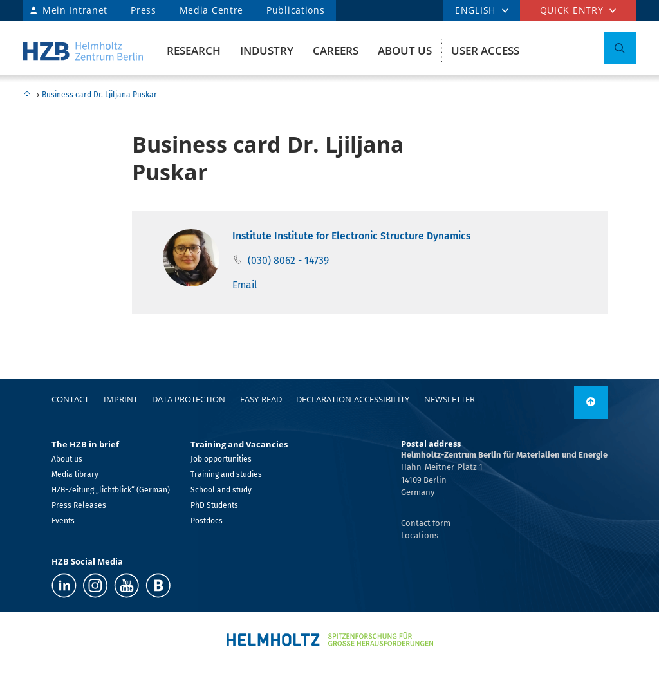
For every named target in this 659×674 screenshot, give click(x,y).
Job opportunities (221, 458)
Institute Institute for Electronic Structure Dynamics (351, 236)
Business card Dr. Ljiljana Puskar (99, 94)
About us (405, 50)
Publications (295, 10)
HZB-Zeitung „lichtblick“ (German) (110, 489)
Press (143, 10)
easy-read (261, 399)
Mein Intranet (74, 10)
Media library (74, 474)
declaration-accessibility (352, 399)
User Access (485, 50)
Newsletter (449, 399)
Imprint (121, 399)
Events (63, 520)
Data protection (188, 399)
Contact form (425, 523)
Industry (266, 50)
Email (244, 285)
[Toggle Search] (620, 48)
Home (27, 94)
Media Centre (211, 10)
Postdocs (206, 520)
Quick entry (572, 10)
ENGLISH (475, 10)
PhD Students (214, 505)
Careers (335, 50)
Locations (419, 535)
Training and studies (226, 474)
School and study (221, 489)
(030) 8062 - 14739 (288, 260)
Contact (70, 399)
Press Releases (78, 505)
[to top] (591, 402)
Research (194, 50)
